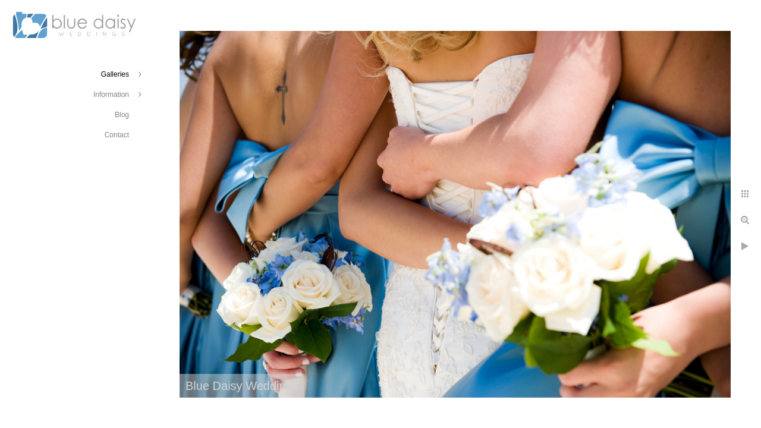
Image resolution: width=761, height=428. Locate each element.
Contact (117, 135)
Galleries (115, 74)
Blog (122, 115)
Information (111, 94)
